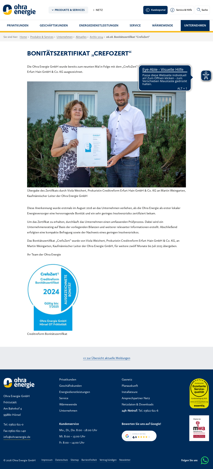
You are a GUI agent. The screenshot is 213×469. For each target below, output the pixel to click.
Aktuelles (81, 37)
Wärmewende (162, 25)
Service (135, 25)
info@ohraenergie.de (16, 437)
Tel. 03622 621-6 (148, 410)
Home (23, 37)
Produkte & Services (70, 10)
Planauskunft (130, 386)
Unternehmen (195, 25)
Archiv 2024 (96, 37)
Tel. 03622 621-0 (13, 424)
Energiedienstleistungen (98, 25)
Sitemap (75, 460)
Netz (99, 10)
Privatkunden (17, 25)
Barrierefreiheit (89, 460)
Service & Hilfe (184, 9)
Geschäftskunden (54, 25)
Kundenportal (158, 9)
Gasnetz (127, 379)
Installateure (130, 392)
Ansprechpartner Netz (136, 398)
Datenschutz (61, 460)
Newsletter (124, 460)
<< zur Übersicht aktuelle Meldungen (106, 358)
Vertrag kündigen (108, 460)
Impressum (46, 460)
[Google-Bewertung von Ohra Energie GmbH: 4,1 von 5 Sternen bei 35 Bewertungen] (139, 436)
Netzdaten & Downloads (137, 404)
